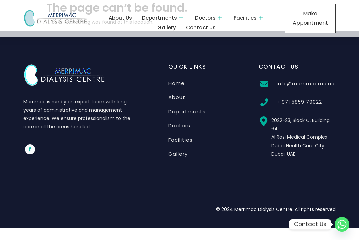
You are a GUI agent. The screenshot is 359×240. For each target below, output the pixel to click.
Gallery (166, 27)
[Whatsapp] (342, 224)
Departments (162, 17)
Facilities (248, 17)
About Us (120, 17)
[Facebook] (30, 149)
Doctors (208, 17)
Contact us (201, 27)
